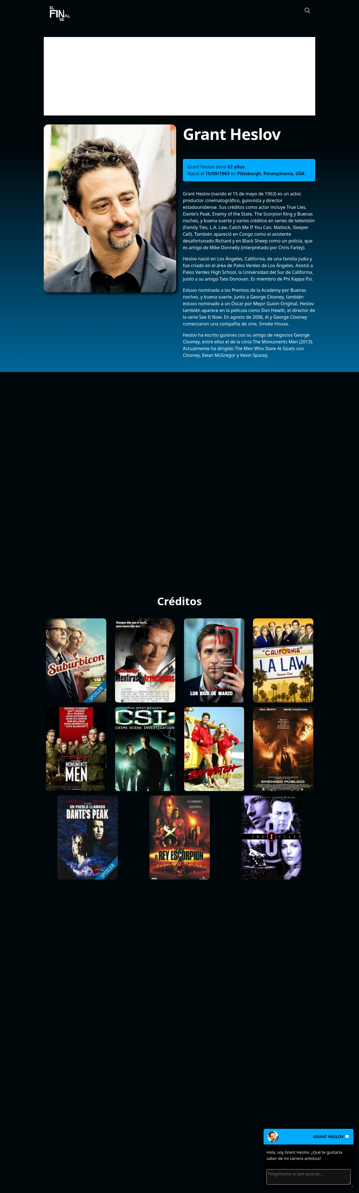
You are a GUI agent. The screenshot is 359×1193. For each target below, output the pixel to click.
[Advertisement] (179, 76)
